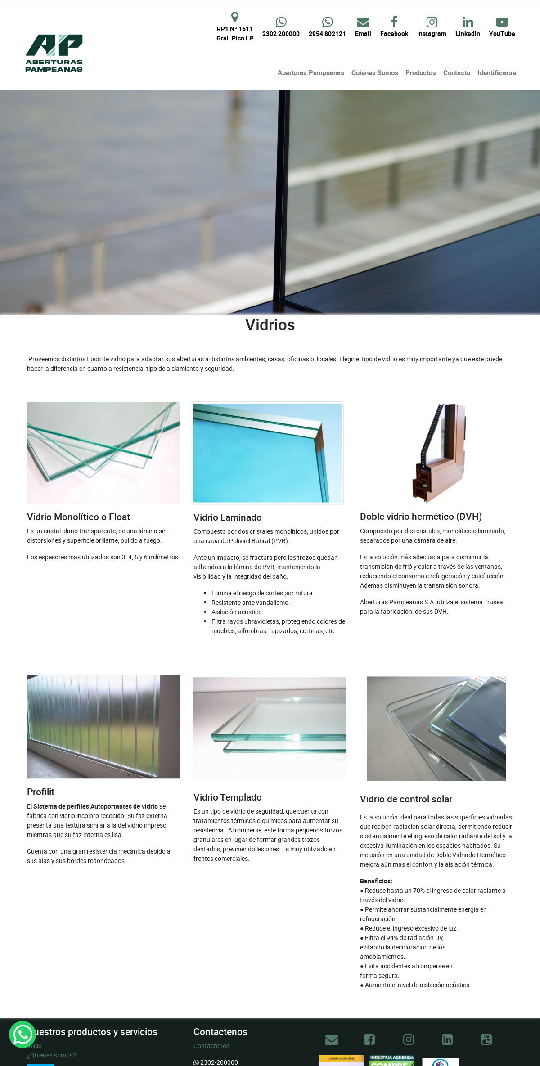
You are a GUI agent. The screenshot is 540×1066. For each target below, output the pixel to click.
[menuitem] (311, 72)
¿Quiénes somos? (51, 1055)
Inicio (34, 1045)
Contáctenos (212, 1045)
